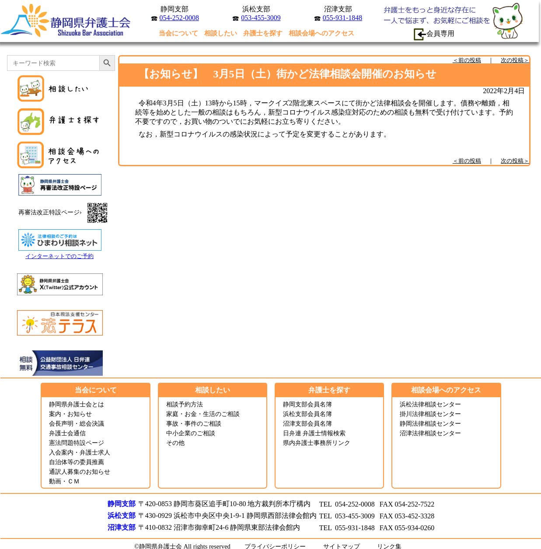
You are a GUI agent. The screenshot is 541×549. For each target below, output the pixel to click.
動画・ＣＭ (64, 481)
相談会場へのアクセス (321, 33)
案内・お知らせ (70, 413)
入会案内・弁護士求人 (79, 452)
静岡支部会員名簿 (307, 404)
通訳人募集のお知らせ (79, 471)
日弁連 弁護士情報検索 (314, 433)
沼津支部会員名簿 (307, 423)
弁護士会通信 (67, 433)
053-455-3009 (260, 17)
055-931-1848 (342, 17)
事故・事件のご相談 (193, 423)
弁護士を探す (263, 33)
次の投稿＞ (515, 60)
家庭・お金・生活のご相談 (203, 413)
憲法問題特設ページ (76, 442)
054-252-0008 (179, 17)
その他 (175, 442)
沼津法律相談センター (430, 433)
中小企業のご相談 (190, 433)
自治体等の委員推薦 (76, 461)
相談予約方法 (184, 404)
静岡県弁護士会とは (76, 404)
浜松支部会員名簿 (307, 413)
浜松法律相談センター (430, 404)
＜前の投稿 (467, 60)
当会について (178, 33)
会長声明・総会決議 (76, 423)
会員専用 (433, 34)
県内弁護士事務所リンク (316, 442)
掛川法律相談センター (430, 413)
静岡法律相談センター (430, 423)
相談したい (220, 33)
